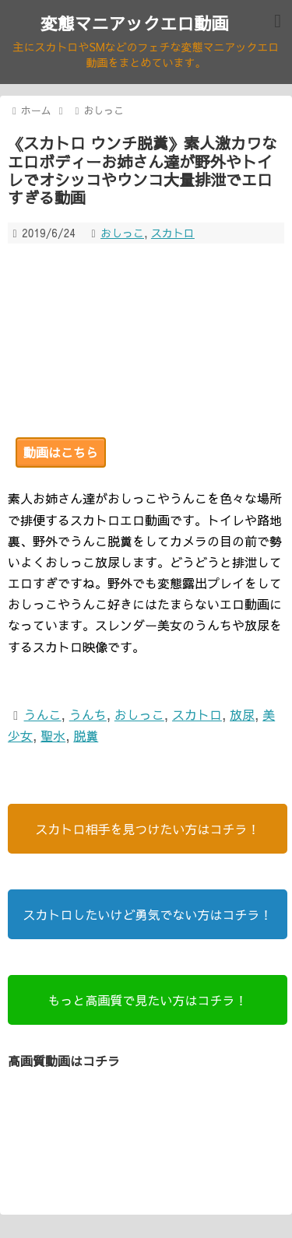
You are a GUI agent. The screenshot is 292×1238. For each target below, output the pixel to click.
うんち (88, 714)
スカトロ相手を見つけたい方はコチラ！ (147, 828)
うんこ (43, 714)
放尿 (242, 714)
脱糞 (85, 735)
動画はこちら (60, 452)
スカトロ (173, 232)
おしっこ (122, 232)
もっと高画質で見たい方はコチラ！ (147, 999)
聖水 (52, 735)
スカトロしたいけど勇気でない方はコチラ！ (147, 914)
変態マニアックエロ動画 (134, 23)
